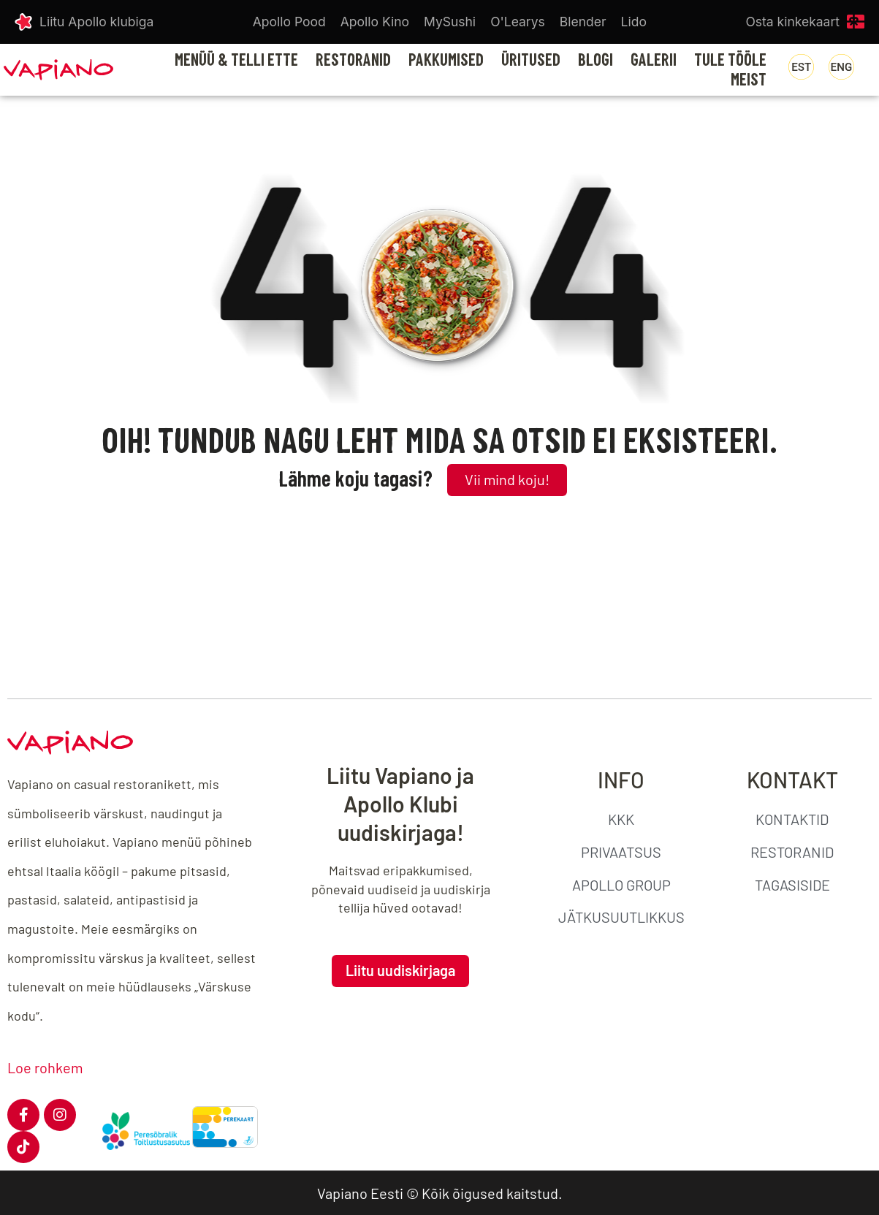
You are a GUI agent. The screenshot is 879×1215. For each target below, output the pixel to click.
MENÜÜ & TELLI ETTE (236, 60)
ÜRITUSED (530, 60)
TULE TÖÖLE (730, 60)
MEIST (748, 80)
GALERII (654, 60)
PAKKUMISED (446, 60)
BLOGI (595, 60)
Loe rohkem (45, 1067)
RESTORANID (353, 60)
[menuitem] (801, 67)
